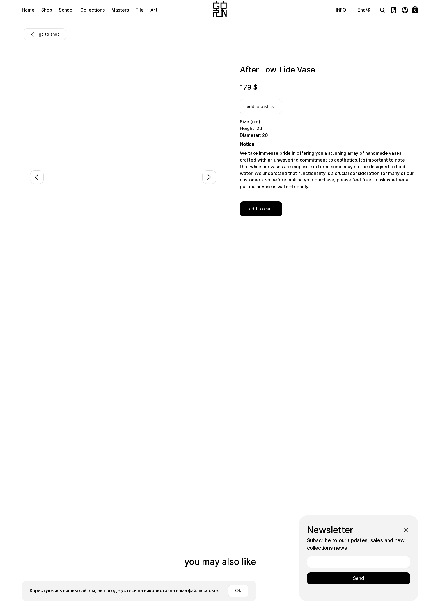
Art (153, 10)
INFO (341, 10)
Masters (120, 10)
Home (28, 10)
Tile (140, 10)
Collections (92, 10)
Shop (46, 10)
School (66, 10)
